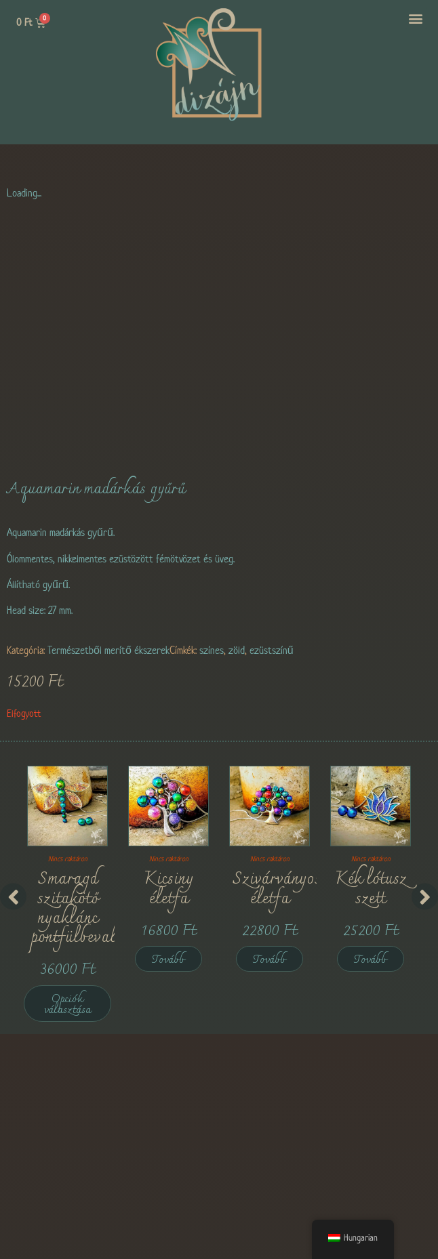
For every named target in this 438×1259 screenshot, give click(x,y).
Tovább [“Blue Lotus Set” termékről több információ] (370, 960)
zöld (236, 650)
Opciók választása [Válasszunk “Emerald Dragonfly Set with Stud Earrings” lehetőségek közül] (67, 1004)
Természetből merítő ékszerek (108, 650)
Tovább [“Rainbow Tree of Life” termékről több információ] (269, 960)
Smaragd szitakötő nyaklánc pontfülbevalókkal (93, 908)
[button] (416, 18)
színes (211, 650)
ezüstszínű (272, 650)
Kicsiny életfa (168, 889)
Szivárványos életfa (277, 889)
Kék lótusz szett (371, 889)
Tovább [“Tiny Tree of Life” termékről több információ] (168, 960)
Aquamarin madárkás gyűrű (96, 489)
